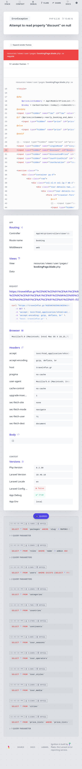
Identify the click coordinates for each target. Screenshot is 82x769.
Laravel (45, 747)
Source (20, 747)
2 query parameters (20, 557)
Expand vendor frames (21, 45)
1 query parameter (20, 535)
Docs (32, 747)
